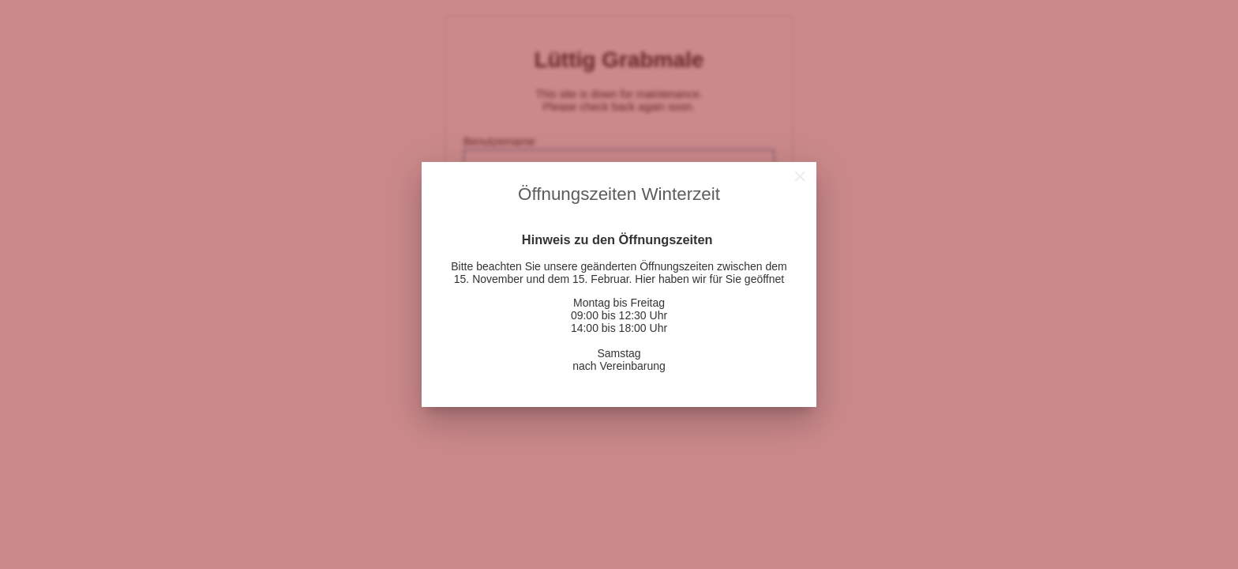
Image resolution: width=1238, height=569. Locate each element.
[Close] (799, 176)
